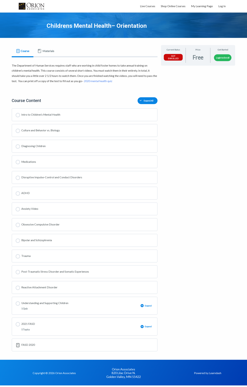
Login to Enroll (222, 58)
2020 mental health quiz (98, 81)
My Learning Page (202, 6)
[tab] (23, 52)
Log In (222, 6)
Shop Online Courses (173, 6)
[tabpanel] (85, 74)
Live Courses (147, 6)
